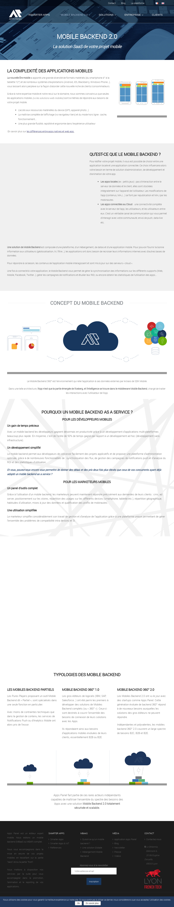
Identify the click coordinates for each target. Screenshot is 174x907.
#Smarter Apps (39, 14)
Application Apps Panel (124, 839)
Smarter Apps (56, 839)
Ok (78, 903)
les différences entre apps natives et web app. (50, 131)
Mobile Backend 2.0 (74, 14)
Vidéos (116, 855)
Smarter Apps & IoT (58, 843)
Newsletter (118, 847)
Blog (123, 3)
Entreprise (133, 14)
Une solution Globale (91, 847)
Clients (157, 14)
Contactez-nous (152, 839)
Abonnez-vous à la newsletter (94, 865)
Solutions (106, 14)
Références (55, 847)
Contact (112, 3)
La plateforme (137, 3)
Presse (116, 851)
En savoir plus (92, 903)
